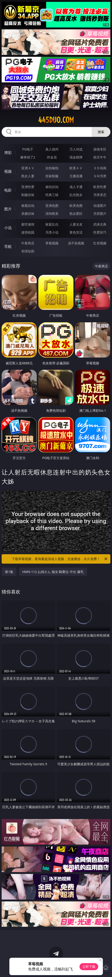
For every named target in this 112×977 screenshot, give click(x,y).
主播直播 (76, 176)
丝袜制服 (51, 176)
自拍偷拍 (51, 168)
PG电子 (27, 149)
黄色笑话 (76, 232)
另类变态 (99, 194)
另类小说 (51, 232)
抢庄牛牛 (99, 157)
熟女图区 (76, 213)
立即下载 (88, 966)
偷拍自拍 (51, 187)
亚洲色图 (51, 205)
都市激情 (27, 224)
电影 (8, 190)
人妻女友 (76, 224)
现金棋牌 (76, 157)
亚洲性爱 (27, 187)
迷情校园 (27, 232)
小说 (8, 227)
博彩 (8, 152)
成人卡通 (76, 187)
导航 (8, 246)
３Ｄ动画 (99, 168)
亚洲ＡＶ (27, 168)
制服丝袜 (27, 194)
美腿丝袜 (27, 213)
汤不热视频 (76, 243)
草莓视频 (51, 243)
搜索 (101, 132)
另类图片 (99, 213)
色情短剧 (27, 251)
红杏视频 (99, 243)
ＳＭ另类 (99, 176)
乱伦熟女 (76, 194)
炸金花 (52, 157)
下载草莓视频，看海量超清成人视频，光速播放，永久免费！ (60, 559)
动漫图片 (99, 205)
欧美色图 (76, 205)
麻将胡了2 (27, 157)
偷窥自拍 (27, 205)
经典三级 (51, 194)
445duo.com (56, 120)
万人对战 (76, 149)
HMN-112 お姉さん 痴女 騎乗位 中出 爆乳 (52, 571)
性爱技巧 (99, 232)
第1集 (9, 571)
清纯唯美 (51, 213)
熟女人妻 (27, 176)
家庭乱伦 (51, 224)
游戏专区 (99, 149)
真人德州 (51, 149)
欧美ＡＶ (76, 168)
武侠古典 (99, 224)
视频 (8, 171)
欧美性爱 (99, 187)
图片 (8, 209)
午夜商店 (27, 243)
